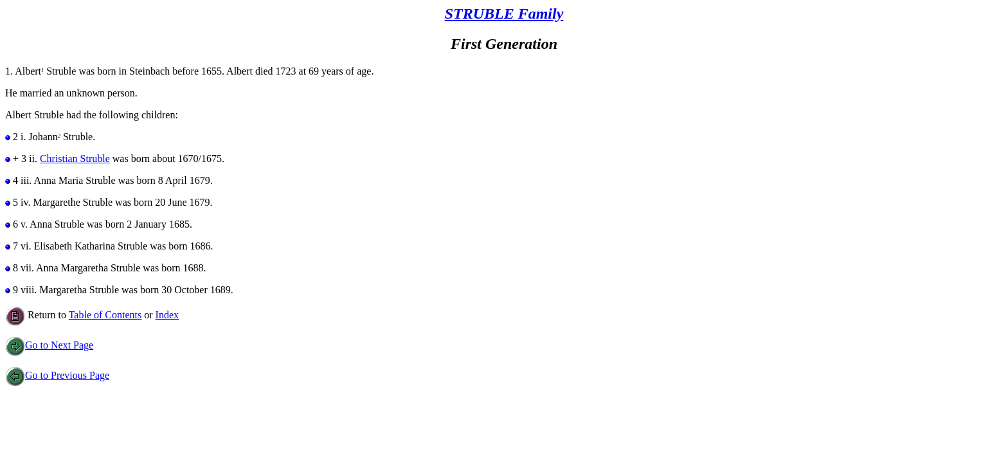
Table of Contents (105, 314)
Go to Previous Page (57, 375)
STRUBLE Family (504, 13)
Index (167, 314)
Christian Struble (75, 158)
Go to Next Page (49, 345)
